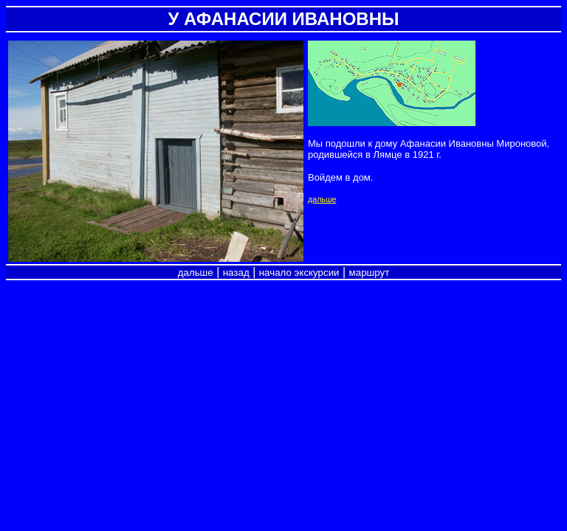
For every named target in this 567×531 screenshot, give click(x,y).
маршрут (369, 272)
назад (236, 272)
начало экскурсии (299, 272)
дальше (322, 199)
